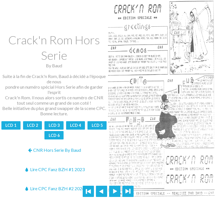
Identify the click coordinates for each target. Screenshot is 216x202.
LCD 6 (54, 135)
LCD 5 (97, 125)
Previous (101, 191)
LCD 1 (10, 125)
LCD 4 (75, 125)
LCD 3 (54, 125)
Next (114, 191)
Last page (128, 191)
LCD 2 (32, 125)
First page (88, 191)
